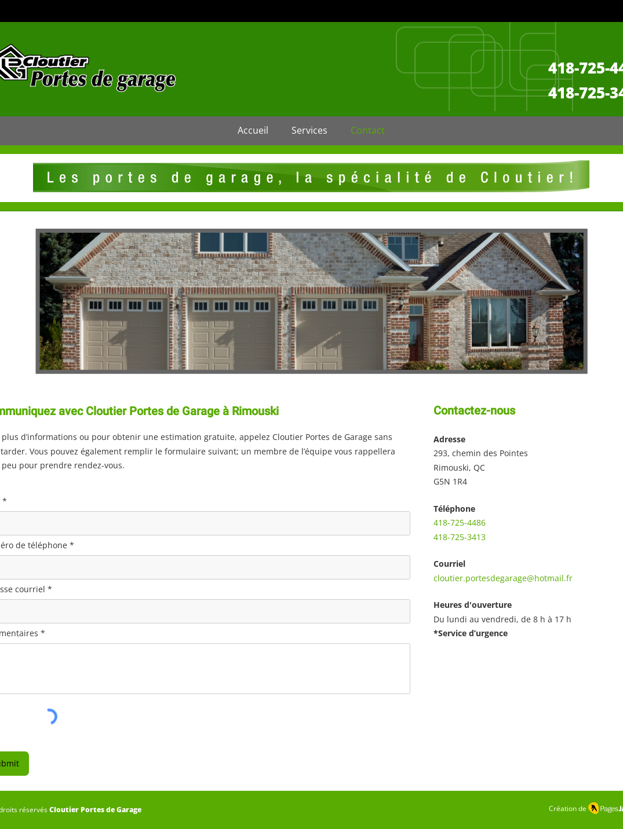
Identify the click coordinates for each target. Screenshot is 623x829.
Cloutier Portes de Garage (95, 810)
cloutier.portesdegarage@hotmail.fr (503, 578)
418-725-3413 (459, 536)
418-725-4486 (459, 522)
